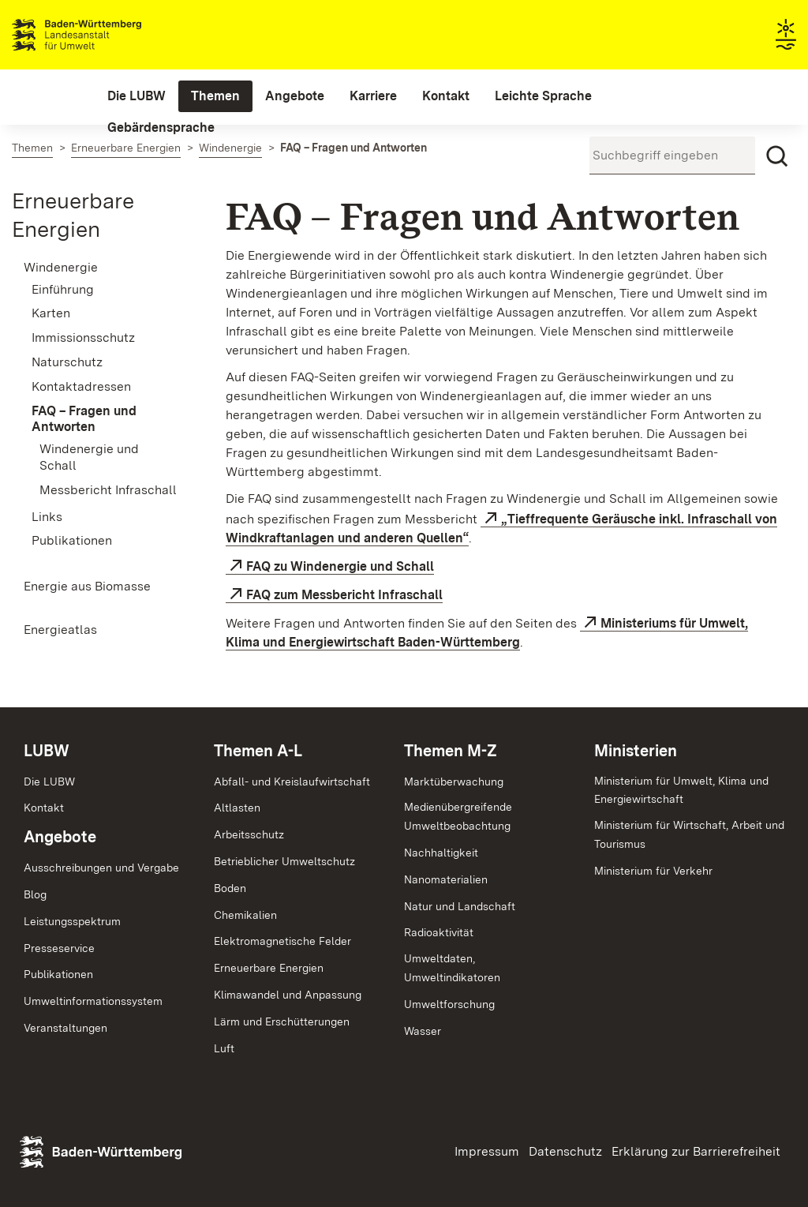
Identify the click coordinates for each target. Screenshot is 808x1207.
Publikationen (58, 974)
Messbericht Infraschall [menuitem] (108, 489)
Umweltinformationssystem (93, 1001)
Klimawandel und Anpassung (287, 994)
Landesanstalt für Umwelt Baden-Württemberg (104, 35)
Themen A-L (258, 750)
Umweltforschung (449, 1004)
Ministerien (635, 750)
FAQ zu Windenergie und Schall (340, 566)
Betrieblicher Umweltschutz (284, 861)
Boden (230, 888)
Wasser (422, 1031)
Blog (35, 894)
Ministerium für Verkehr (653, 870)
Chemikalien (245, 915)
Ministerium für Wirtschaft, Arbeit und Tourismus (689, 834)
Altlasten (237, 807)
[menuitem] (136, 96)
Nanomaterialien (446, 879)
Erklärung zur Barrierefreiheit (696, 1151)
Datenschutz (565, 1151)
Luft (224, 1048)
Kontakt (44, 807)
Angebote (60, 836)
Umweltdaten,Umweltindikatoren (452, 968)
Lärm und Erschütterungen (282, 1021)
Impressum (486, 1151)
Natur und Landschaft (459, 906)
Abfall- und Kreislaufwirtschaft (292, 781)
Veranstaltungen (65, 1027)
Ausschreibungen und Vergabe (101, 867)
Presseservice (59, 948)
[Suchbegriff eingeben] (672, 155)
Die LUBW (49, 781)
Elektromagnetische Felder (282, 941)
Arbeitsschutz (249, 834)
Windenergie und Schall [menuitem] (89, 457)
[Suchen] (777, 156)
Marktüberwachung (453, 781)
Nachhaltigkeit (441, 852)
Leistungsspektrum (72, 921)
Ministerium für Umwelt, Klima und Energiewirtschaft (681, 790)
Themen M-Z (450, 750)
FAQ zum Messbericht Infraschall (344, 594)
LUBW (46, 750)
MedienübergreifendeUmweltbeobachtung (458, 816)
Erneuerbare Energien (269, 967)
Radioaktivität (438, 932)
